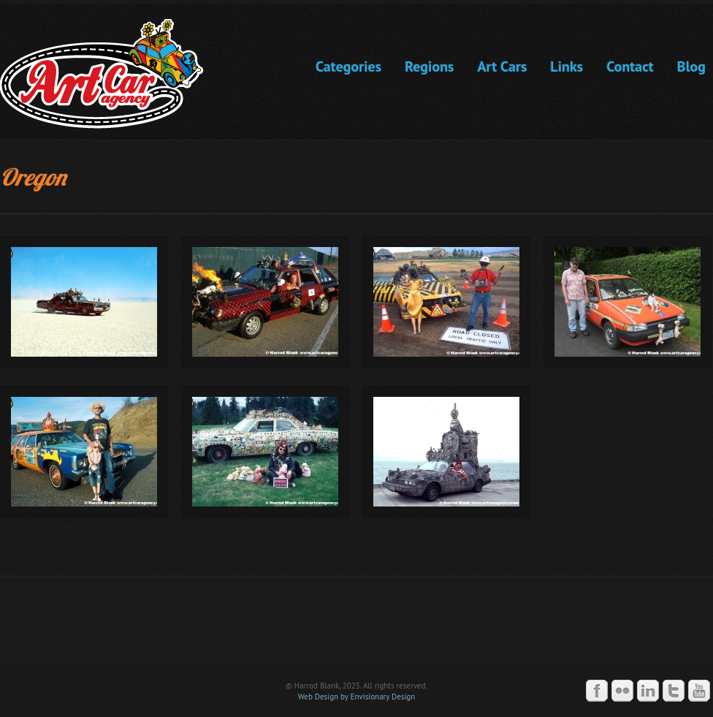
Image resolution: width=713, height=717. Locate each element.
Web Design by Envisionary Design (357, 696)
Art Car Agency (356, 629)
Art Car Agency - (112, 74)
